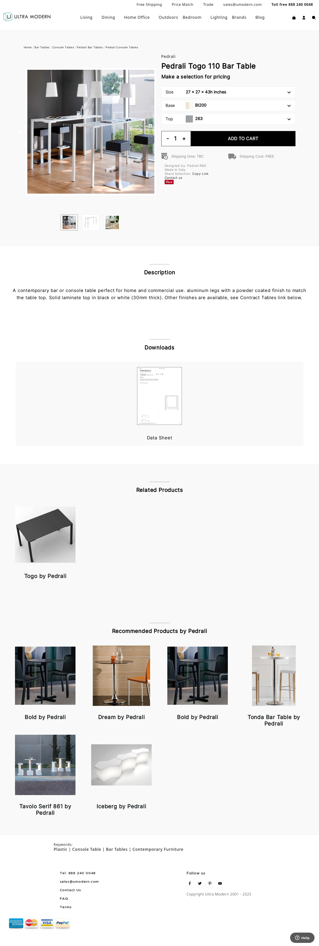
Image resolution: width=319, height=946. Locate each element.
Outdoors (168, 17)
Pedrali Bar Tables (90, 47)
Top (228, 119)
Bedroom (192, 17)
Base (228, 105)
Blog (260, 17)
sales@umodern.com (242, 4)
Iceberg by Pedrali (121, 806)
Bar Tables (42, 47)
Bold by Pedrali (45, 717)
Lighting (219, 17)
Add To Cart (243, 138)
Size (228, 92)
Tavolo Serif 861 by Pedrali (45, 809)
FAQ (64, 898)
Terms (66, 907)
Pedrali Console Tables (122, 47)
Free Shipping (149, 4)
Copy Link (200, 174)
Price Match (183, 4)
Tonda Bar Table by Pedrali (274, 720)
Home (28, 47)
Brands (239, 17)
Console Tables (63, 47)
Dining (108, 17)
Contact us (173, 178)
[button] (303, 17)
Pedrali (168, 56)
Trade (208, 4)
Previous (20, 131)
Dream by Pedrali (121, 717)
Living (86, 17)
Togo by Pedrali (45, 576)
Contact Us (70, 890)
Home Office (137, 17)
